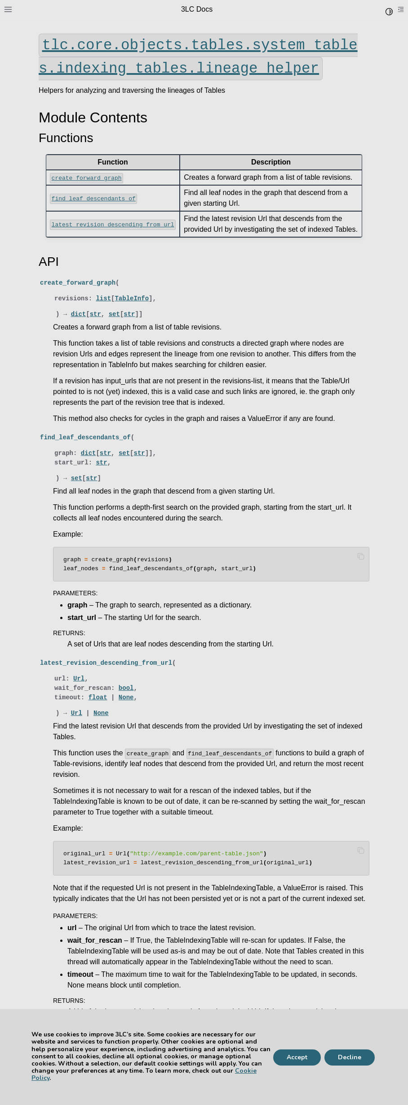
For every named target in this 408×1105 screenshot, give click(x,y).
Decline (349, 1057)
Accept (297, 1057)
